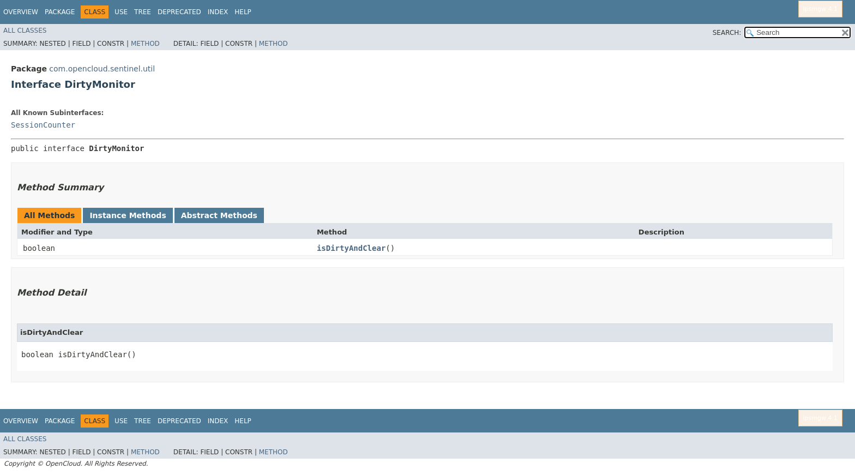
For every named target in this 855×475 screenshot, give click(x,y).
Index (218, 12)
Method (145, 43)
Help (242, 12)
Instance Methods (127, 215)
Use (121, 12)
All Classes (24, 30)
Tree (142, 12)
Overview (20, 12)
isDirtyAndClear (351, 248)
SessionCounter (43, 125)
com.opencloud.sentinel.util (102, 68)
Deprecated (179, 12)
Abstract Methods (219, 215)
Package (60, 12)
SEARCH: (727, 33)
